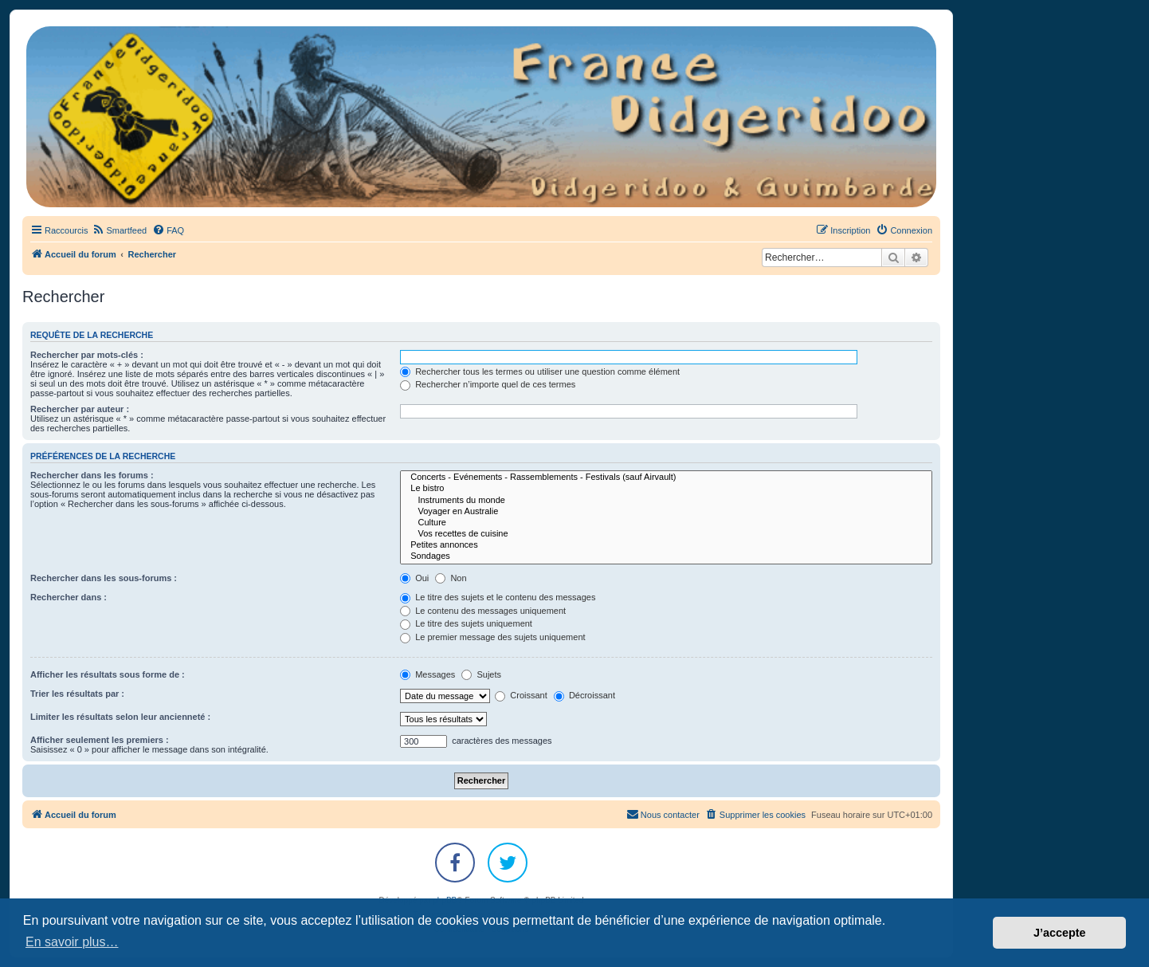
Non (450, 578)
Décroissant (584, 695)
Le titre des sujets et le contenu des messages (497, 597)
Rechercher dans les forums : (92, 475)
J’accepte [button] (1059, 932)
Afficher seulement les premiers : (99, 740)
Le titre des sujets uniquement (466, 623)
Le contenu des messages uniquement (483, 610)
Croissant (521, 695)
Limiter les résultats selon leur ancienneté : (120, 716)
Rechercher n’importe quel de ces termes (487, 384)
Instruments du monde (666, 500)
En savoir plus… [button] (72, 942)
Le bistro (666, 488)
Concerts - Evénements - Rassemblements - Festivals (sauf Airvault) (666, 477)
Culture (666, 523)
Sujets (481, 674)
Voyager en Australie (666, 511)
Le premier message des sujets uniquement (492, 637)
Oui (414, 578)
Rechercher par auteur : (79, 409)
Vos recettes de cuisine (666, 534)
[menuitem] (119, 230)
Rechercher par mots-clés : (86, 355)
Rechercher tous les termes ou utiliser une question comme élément (540, 371)
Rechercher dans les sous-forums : (103, 578)
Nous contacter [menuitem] (663, 814)
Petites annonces (666, 545)
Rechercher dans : (68, 597)
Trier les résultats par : (77, 693)
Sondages (666, 556)
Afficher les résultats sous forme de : (107, 674)
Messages (427, 674)
